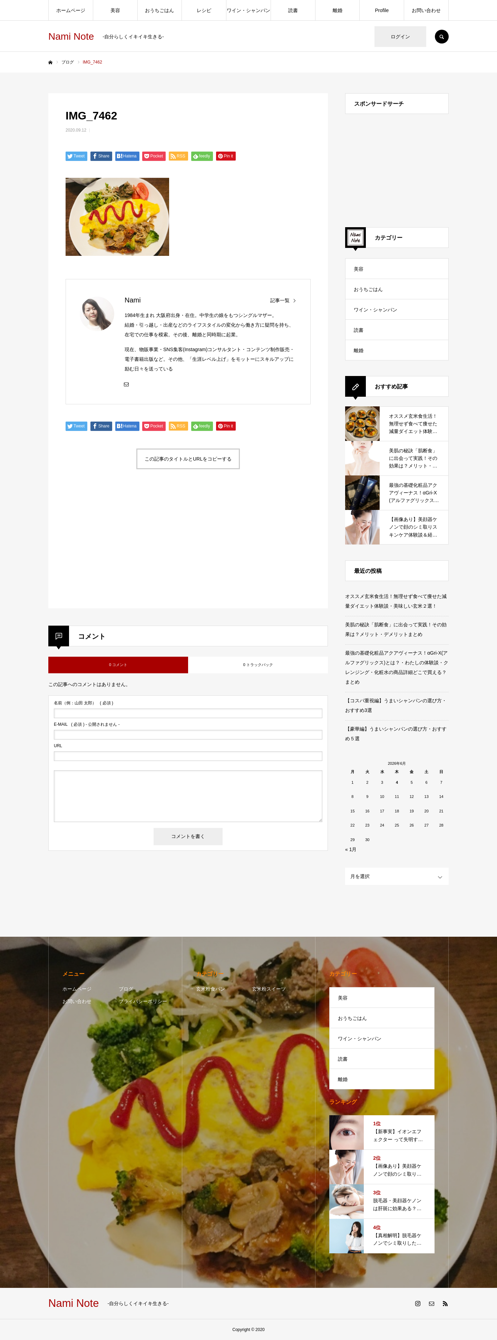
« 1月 (351, 849)
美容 (115, 10)
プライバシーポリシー (143, 1001)
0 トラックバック (258, 665)
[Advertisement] (125, 547)
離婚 (337, 10)
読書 (293, 10)
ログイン (400, 36)
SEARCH (442, 37)
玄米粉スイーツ (269, 989)
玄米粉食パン (210, 989)
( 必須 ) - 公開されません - (87, 724)
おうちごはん (159, 10)
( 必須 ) (83, 703)
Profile (382, 10)
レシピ (204, 10)
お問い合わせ (426, 10)
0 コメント (118, 665)
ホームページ (70, 10)
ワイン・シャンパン (248, 10)
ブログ (126, 989)
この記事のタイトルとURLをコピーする (188, 459)
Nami (133, 300)
